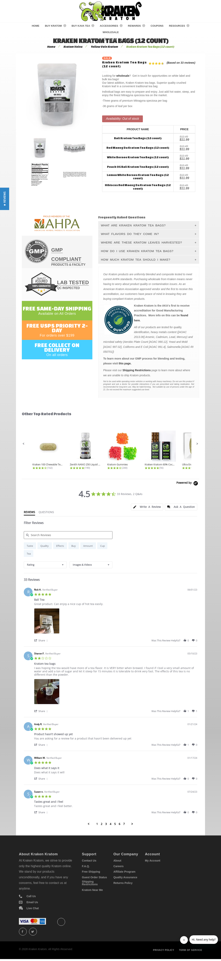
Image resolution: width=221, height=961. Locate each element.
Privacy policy (163, 950)
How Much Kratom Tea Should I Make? (135, 259)
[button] (23, 444)
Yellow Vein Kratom (104, 46)
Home (35, 25)
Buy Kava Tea (83, 25)
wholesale (122, 75)
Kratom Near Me (92, 890)
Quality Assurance (125, 877)
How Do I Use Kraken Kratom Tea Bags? (137, 251)
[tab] (147, 507)
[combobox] (45, 564)
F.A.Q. (86, 866)
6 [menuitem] (119, 824)
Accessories (111, 25)
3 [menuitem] (106, 824)
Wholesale (111, 32)
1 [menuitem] (97, 824)
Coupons (157, 25)
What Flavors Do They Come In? (130, 234)
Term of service (190, 950)
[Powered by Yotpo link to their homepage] (187, 484)
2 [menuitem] (101, 824)
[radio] (30, 545)
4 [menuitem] (110, 824)
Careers (118, 866)
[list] (115, 622)
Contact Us (89, 860)
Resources (179, 25)
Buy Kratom (55, 25)
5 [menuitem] (115, 824)
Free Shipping (91, 871)
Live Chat (33, 908)
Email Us (32, 902)
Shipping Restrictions (137, 370)
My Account (152, 860)
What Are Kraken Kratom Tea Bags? (133, 225)
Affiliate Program (124, 871)
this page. (125, 363)
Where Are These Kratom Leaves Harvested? (141, 242)
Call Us (31, 896)
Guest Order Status (94, 877)
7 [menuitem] (124, 824)
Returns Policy (123, 883)
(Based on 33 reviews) (181, 62)
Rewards (136, 25)
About (117, 860)
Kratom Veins (72, 46)
